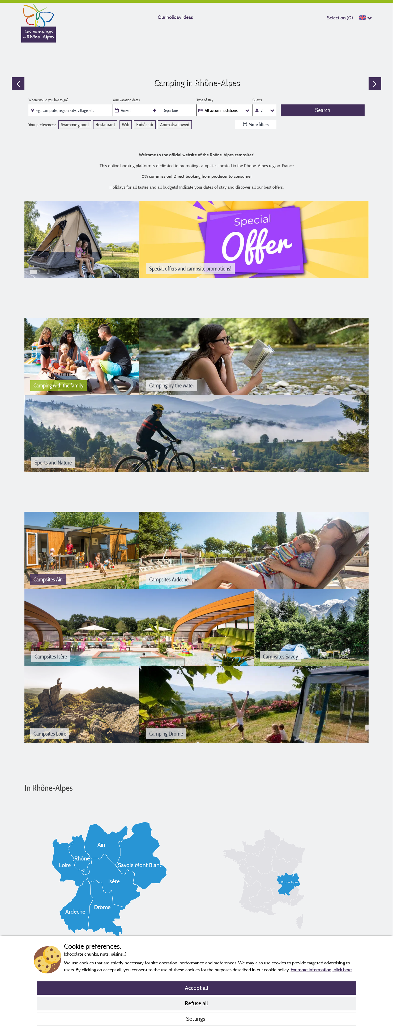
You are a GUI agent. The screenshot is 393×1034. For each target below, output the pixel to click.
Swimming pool (75, 124)
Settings (196, 1018)
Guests (257, 100)
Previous (18, 83)
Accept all (196, 987)
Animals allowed (174, 124)
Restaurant (105, 124)
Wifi (125, 124)
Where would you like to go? (48, 100)
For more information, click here (321, 969)
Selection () (340, 18)
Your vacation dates (126, 100)
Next (375, 83)
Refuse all (196, 1003)
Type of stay (204, 100)
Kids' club (144, 124)
